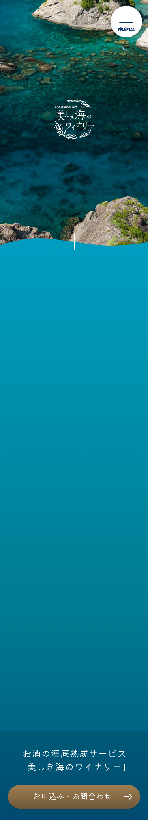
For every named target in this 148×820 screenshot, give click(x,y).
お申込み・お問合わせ (72, 795)
